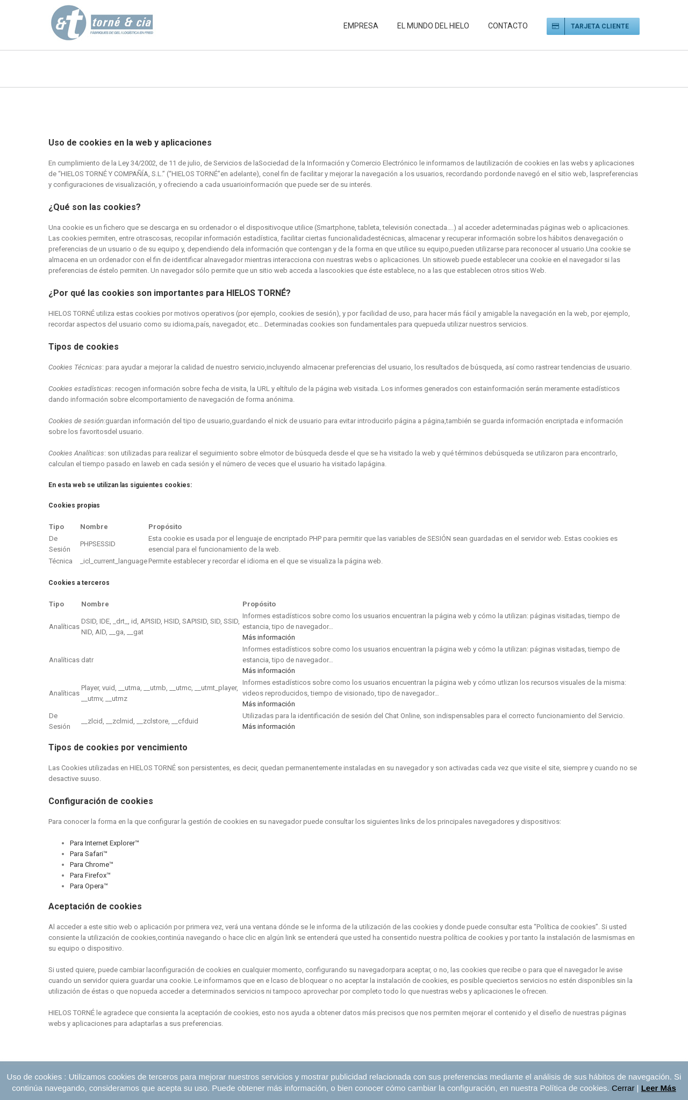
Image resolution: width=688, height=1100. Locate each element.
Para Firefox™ (90, 875)
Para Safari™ (89, 854)
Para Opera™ (89, 886)
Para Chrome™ (91, 864)
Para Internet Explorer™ (104, 843)
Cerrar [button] (623, 1087)
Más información (268, 637)
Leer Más (658, 1087)
